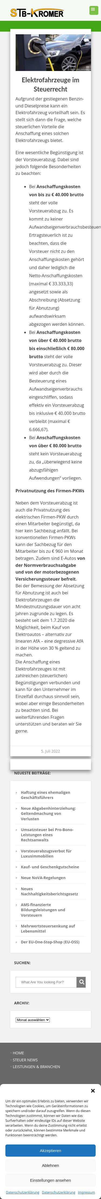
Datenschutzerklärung (22, 1192)
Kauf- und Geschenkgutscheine (50, 866)
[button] (93, 1090)
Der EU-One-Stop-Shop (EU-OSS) (50, 941)
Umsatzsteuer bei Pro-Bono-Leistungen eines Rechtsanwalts (47, 835)
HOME (18, 1052)
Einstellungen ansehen (50, 1180)
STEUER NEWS (25, 1059)
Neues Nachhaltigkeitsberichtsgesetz (49, 891)
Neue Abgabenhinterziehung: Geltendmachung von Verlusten (48, 813)
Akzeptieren (50, 1150)
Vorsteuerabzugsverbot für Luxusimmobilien (46, 853)
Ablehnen (50, 1165)
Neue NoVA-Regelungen (43, 877)
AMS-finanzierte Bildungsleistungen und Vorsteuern (43, 910)
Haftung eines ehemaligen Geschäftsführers (45, 795)
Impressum (86, 1192)
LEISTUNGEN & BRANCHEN (36, 1066)
